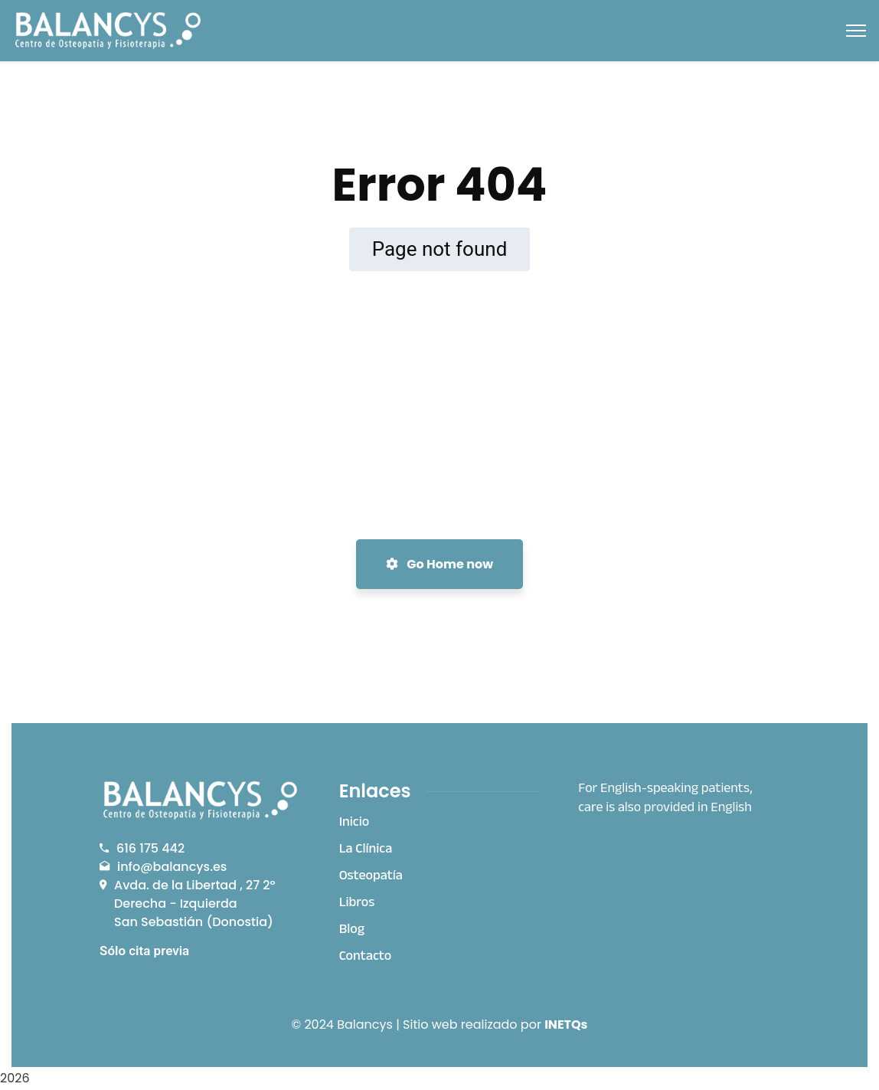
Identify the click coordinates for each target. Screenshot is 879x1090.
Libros (357, 903)
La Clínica (366, 850)
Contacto (365, 957)
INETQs (565, 1024)
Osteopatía (371, 877)
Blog (351, 930)
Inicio (354, 823)
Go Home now (439, 564)
